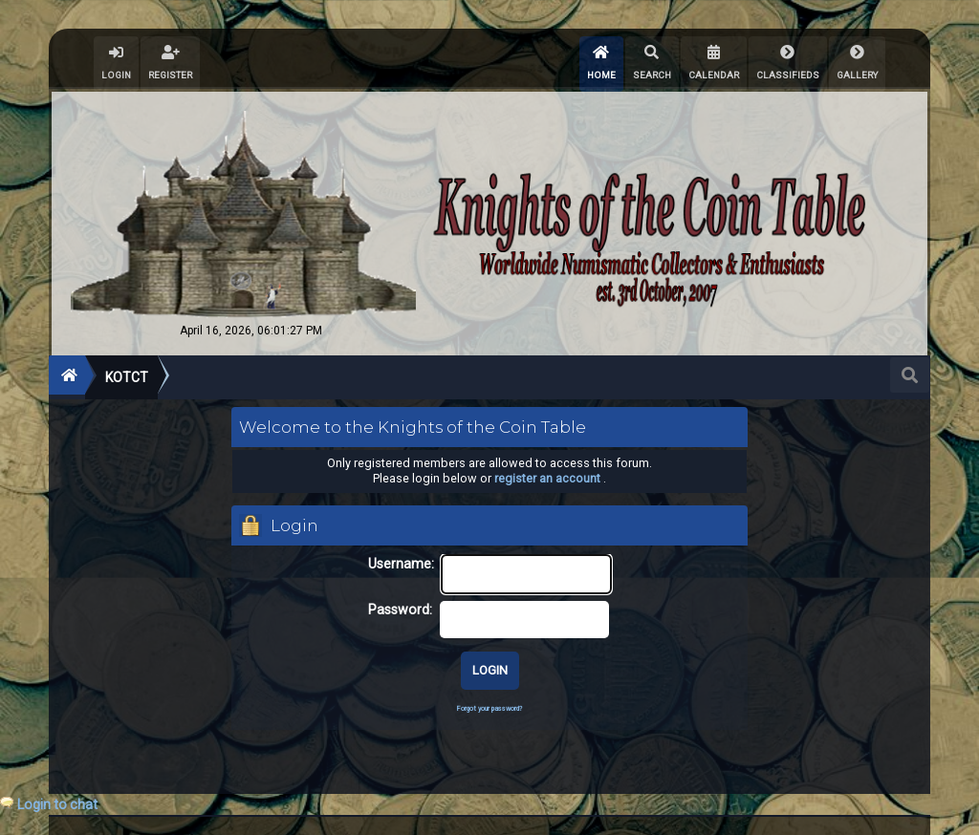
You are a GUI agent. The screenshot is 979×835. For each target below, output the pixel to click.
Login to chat (57, 804)
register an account (547, 478)
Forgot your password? (489, 708)
